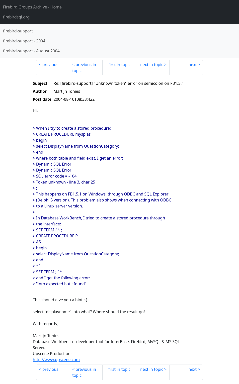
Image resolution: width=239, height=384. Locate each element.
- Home (32, 7)
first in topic (119, 64)
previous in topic (84, 67)
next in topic (151, 64)
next (192, 64)
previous (50, 64)
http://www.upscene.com (56, 359)
